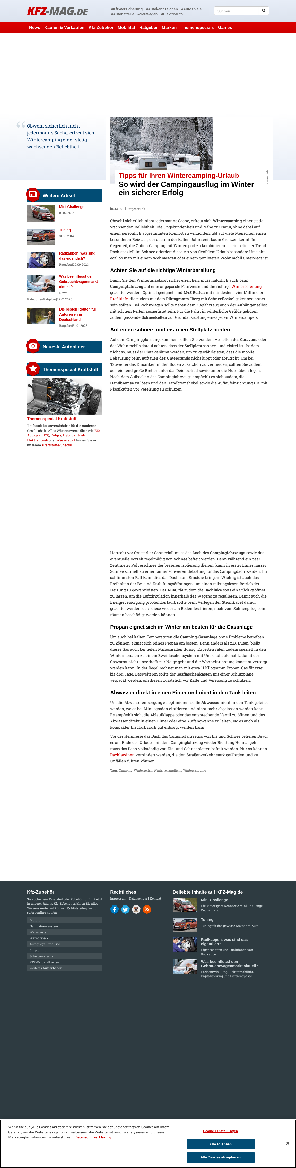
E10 (97, 430)
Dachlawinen (122, 754)
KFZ (57, 11)
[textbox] (241, 10)
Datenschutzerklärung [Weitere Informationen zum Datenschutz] (93, 1137)
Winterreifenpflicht (168, 770)
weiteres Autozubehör (46, 968)
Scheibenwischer (42, 956)
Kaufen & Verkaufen (64, 27)
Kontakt (155, 898)
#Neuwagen (148, 14)
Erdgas (56, 435)
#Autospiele (191, 9)
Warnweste (38, 932)
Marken (169, 27)
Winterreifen (143, 770)
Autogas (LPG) (38, 435)
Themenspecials (197, 27)
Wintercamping (194, 770)
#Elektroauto (172, 14)
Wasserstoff (65, 440)
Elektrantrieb (37, 440)
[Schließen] (287, 1143)
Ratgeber (148, 27)
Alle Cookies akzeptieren (221, 1157)
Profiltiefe (119, 298)
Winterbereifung (246, 286)
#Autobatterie (122, 14)
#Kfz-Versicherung (127, 9)
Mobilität (126, 27)
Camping (126, 770)
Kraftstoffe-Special (57, 445)
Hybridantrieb (74, 435)
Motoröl (35, 920)
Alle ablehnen (220, 1144)
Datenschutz (138, 898)
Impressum (118, 898)
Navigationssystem (44, 926)
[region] (148, 1143)
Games (225, 27)
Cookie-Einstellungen (220, 1131)
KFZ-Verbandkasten (44, 962)
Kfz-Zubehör (101, 27)
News (34, 27)
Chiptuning (38, 950)
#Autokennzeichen (162, 9)
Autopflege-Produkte (45, 944)
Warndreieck (39, 938)
